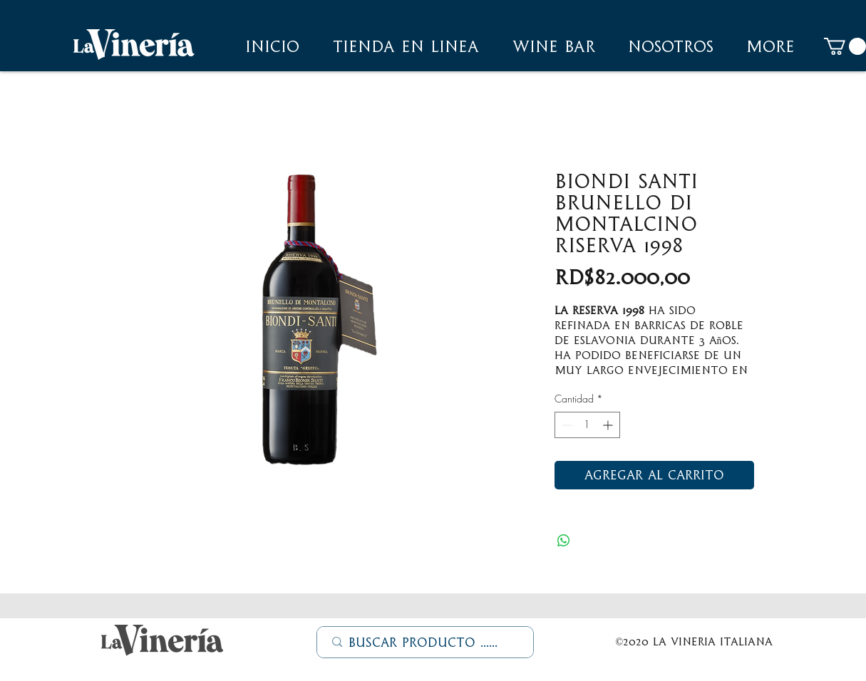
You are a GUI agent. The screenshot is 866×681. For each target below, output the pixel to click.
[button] (671, 46)
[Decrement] (565, 424)
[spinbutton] (587, 424)
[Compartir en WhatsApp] (563, 540)
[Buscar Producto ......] (426, 642)
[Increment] (609, 424)
